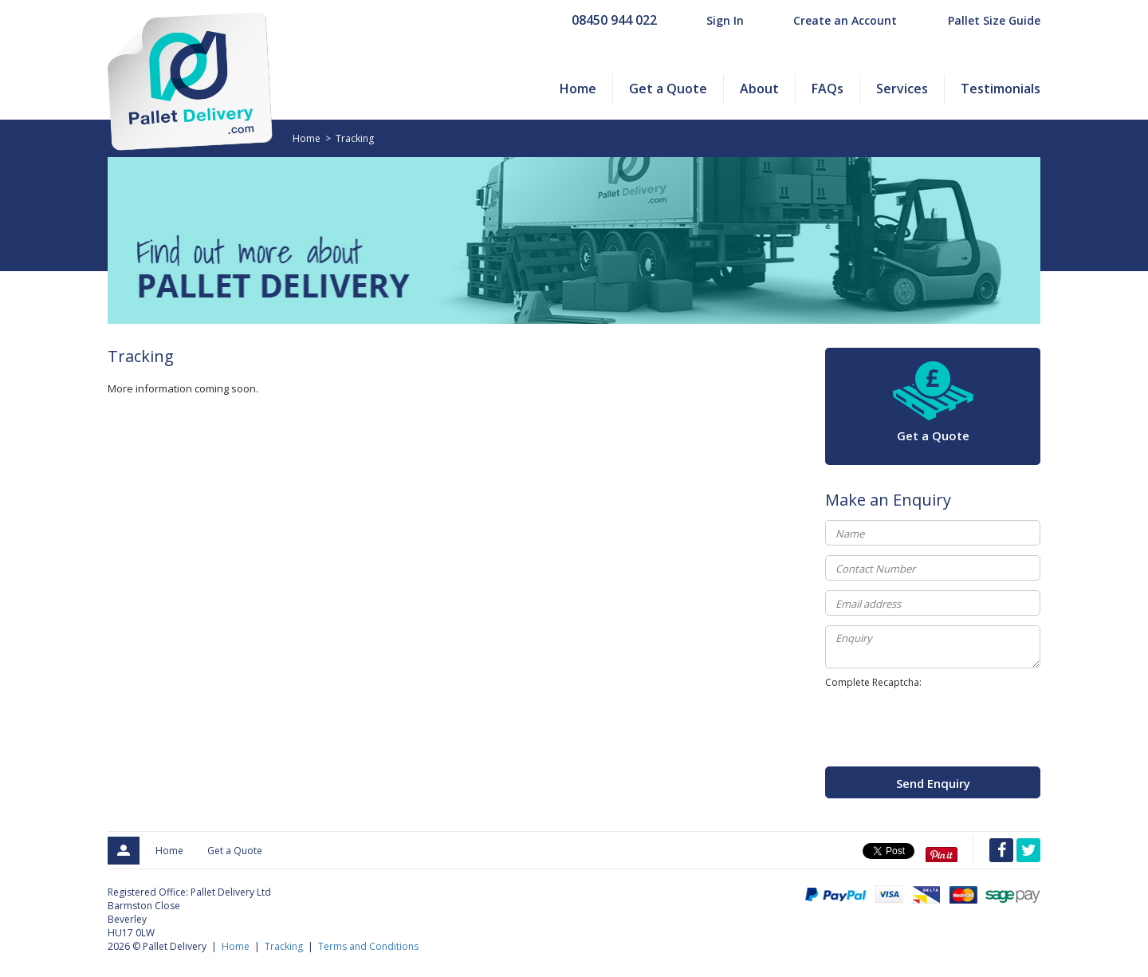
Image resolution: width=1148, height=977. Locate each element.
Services (902, 88)
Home (578, 88)
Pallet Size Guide (994, 20)
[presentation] (946, 727)
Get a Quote (668, 88)
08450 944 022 (614, 20)
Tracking (355, 138)
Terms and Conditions (368, 946)
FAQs (827, 88)
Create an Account (845, 20)
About (759, 88)
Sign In (725, 20)
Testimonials (1000, 88)
